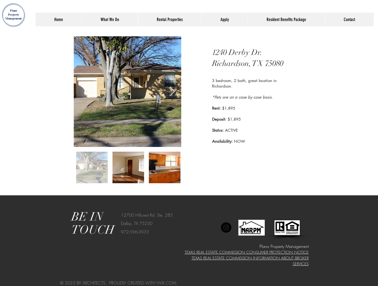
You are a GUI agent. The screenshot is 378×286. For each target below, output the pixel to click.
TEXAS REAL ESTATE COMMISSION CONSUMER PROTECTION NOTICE (247, 252)
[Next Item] (172, 91)
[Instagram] (226, 227)
